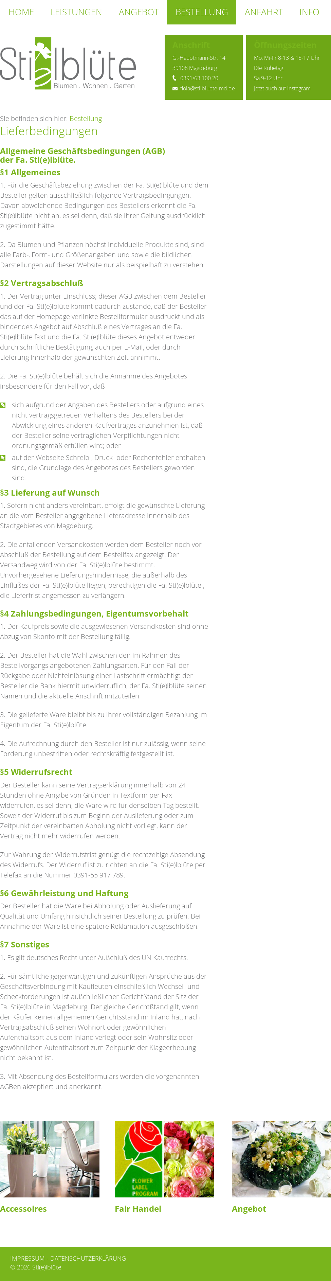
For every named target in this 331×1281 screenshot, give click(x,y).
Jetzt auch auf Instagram (282, 88)
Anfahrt (264, 12)
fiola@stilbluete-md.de (207, 88)
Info (309, 12)
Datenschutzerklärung (88, 1258)
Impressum (27, 1258)
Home (21, 12)
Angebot (139, 12)
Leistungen (76, 12)
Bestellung (202, 12)
